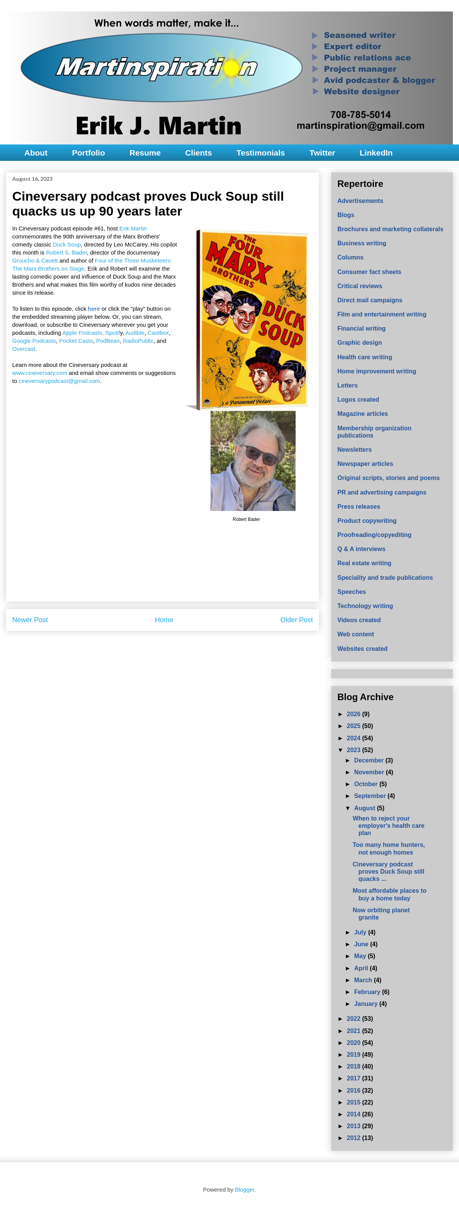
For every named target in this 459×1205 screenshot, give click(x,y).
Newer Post (30, 620)
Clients (198, 152)
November (370, 772)
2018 (354, 1066)
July (361, 932)
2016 (354, 1090)
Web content (355, 634)
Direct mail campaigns (369, 300)
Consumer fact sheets (369, 272)
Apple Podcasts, (83, 332)
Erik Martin (133, 228)
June (362, 944)
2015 (354, 1102)
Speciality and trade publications (385, 577)
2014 (354, 1114)
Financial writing (361, 328)
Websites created (362, 648)
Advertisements (360, 201)
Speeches (351, 592)
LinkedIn (376, 152)
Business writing (361, 243)
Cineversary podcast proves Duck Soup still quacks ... (388, 871)
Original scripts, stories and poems (388, 478)
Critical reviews (359, 286)
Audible (135, 332)
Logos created (358, 399)
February (368, 992)
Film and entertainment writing (381, 314)
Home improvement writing (376, 371)
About (36, 152)
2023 (354, 750)
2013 (354, 1126)
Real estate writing (364, 563)
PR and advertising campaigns (381, 492)
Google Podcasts (34, 340)
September (370, 796)
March (364, 980)
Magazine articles (362, 413)
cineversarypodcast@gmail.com (59, 381)
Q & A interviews (361, 549)
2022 (354, 1018)
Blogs (345, 215)
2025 (354, 726)
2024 (354, 738)
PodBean (108, 340)
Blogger (244, 1189)
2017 (354, 1078)
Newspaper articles (365, 464)
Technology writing (365, 606)
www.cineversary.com (39, 373)
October (366, 784)
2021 (354, 1031)
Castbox (158, 332)
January (366, 1004)
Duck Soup (67, 244)
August (365, 808)
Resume (145, 152)
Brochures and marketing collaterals (390, 229)
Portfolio (88, 152)
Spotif (113, 332)
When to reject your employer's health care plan (389, 825)
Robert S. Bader (66, 252)
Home (164, 620)
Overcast (23, 348)
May (361, 956)
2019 (354, 1054)
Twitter (322, 152)
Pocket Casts (76, 340)
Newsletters (354, 449)
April (362, 968)
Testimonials (260, 152)
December (370, 760)
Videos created (359, 620)
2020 (354, 1043)
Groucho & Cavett (35, 260)
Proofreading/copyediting (374, 535)
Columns (350, 257)
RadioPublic (138, 340)
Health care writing (364, 357)
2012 (354, 1138)
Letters (347, 385)
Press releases (358, 506)
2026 (354, 714)
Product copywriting (367, 520)
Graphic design (359, 342)
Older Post (296, 620)
